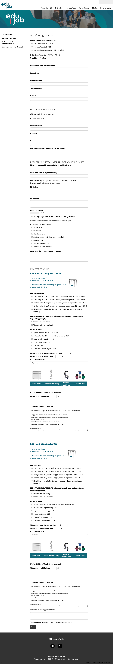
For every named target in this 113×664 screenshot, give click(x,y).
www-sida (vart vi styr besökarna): (43, 172)
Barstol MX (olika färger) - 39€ (44, 520)
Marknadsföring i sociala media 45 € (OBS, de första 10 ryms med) (56, 410)
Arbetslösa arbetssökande (42, 247)
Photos (95, 8)
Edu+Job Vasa (70, 8)
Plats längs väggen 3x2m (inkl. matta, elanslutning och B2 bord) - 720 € (59, 299)
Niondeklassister (39, 234)
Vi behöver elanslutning (41, 322)
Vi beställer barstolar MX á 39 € (42, 356)
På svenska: (34, 198)
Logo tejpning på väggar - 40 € (44, 339)
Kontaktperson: (36, 80)
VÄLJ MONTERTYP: (37, 293)
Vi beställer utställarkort (40, 396)
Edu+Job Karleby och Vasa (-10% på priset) (49, 50)
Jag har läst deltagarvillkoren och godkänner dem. (52, 622)
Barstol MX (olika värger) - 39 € (44, 349)
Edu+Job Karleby (56, 8)
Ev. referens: (35, 141)
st (70, 353)
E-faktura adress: (37, 118)
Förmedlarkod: (36, 126)
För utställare (84, 8)
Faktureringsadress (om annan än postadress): (48, 148)
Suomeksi (102, 2)
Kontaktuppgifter (106, 8)
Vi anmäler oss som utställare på (43, 41)
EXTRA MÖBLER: (36, 501)
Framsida (44, 8)
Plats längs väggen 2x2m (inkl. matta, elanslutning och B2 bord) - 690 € (59, 296)
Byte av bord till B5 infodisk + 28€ (45, 333)
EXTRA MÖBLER (36, 330)
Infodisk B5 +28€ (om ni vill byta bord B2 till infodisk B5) (53, 504)
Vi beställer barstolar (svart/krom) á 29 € (46, 353)
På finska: (34, 187)
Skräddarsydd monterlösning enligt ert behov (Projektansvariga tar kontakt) (57, 310)
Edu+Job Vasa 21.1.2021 (42, 47)
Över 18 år (37, 231)
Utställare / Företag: (38, 58)
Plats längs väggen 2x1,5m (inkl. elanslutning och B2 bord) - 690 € (57, 468)
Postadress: (34, 73)
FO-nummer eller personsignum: (42, 65)
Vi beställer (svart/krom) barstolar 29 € (45, 525)
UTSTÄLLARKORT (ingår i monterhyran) (45, 392)
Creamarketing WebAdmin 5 (102, 662)
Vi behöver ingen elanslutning (43, 325)
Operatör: (34, 133)
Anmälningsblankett (9, 38)
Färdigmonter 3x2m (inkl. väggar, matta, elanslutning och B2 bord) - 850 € (60, 306)
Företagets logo (36, 210)
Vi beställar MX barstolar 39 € (41, 528)
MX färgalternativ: (37, 359)
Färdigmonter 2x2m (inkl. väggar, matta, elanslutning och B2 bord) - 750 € (60, 303)
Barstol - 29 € (38, 345)
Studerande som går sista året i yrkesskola (48, 237)
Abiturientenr (38, 240)
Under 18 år (37, 227)
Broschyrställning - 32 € (41, 342)
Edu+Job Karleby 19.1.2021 (43, 44)
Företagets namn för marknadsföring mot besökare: (50, 165)
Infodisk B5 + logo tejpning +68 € (45, 507)
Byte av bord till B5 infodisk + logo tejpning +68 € (51, 336)
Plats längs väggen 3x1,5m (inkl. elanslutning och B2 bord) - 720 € (57, 471)
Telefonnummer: (36, 88)
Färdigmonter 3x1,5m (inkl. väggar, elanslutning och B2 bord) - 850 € (58, 478)
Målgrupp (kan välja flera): (40, 224)
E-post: (33, 96)
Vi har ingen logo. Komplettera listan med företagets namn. (53, 217)
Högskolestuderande (41, 243)
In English (109, 2)
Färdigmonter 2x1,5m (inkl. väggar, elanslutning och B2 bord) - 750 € (58, 474)
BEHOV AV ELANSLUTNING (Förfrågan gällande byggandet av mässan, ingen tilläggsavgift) (57, 317)
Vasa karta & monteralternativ (13, 47)
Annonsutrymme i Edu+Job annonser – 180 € (48, 425)
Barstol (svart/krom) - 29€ (42, 517)
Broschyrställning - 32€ (41, 514)
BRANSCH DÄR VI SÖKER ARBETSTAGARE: (46, 251)
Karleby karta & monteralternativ (8, 42)
